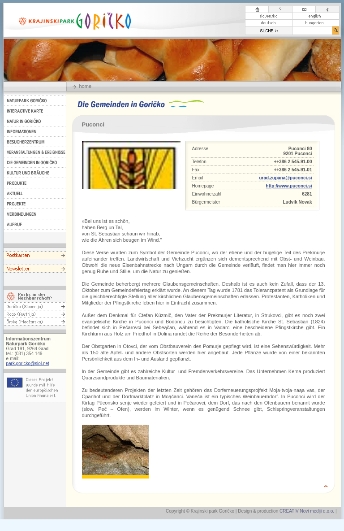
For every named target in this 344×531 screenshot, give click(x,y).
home (85, 86)
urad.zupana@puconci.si (285, 177)
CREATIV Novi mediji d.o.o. (307, 511)
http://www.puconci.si (289, 185)
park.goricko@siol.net (27, 363)
